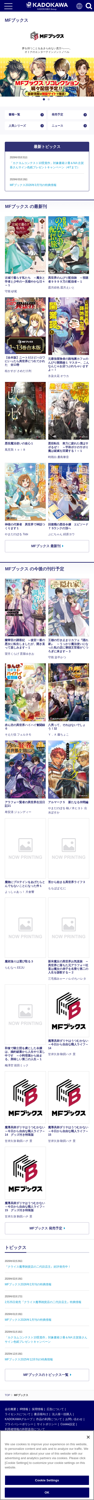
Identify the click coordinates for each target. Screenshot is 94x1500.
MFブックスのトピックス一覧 (45, 1375)
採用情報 (37, 1409)
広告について (55, 1409)
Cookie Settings (47, 1480)
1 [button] (45, 99)
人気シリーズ (17, 125)
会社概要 (10, 1409)
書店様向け (41, 1414)
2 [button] (49, 99)
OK (47, 1492)
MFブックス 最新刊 (45, 546)
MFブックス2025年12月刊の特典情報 (29, 1359)
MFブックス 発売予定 (45, 1228)
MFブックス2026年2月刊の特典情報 (28, 1284)
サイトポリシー (47, 1424)
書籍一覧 (14, 114)
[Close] (88, 1437)
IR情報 (24, 1409)
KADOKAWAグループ (19, 1419)
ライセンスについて (18, 1414)
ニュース (57, 125)
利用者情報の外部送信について (25, 1429)
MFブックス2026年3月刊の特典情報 (33, 185)
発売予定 (57, 114)
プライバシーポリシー (19, 1424)
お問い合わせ (74, 1419)
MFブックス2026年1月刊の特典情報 (28, 1319)
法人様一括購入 (62, 1414)
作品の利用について (49, 1419)
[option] (47, 77)
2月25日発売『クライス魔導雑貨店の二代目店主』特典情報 (43, 1302)
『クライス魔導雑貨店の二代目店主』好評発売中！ (38, 1266)
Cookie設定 (68, 1424)
